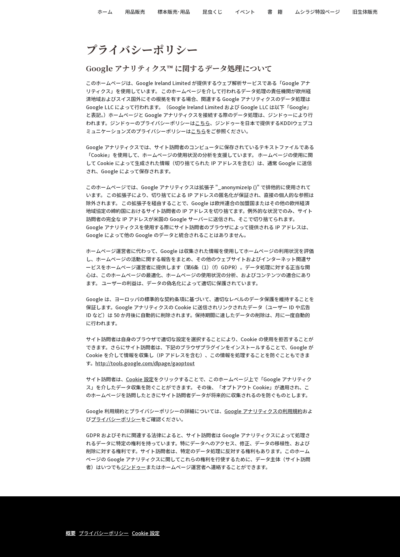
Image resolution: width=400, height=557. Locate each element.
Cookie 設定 (140, 379)
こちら (202, 123)
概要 (71, 533)
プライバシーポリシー (116, 419)
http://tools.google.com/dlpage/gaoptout (145, 363)
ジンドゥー (133, 467)
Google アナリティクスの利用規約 (263, 411)
